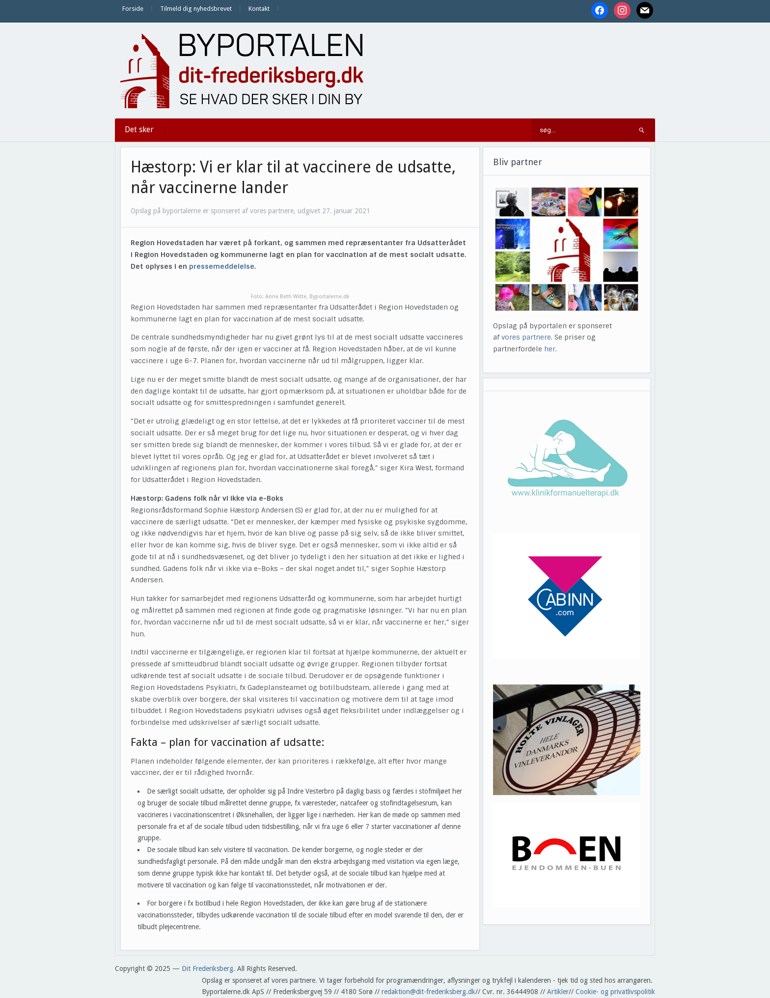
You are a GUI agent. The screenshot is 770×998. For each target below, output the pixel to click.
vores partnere (526, 337)
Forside (132, 8)
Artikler (558, 992)
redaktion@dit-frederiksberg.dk (428, 992)
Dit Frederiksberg (207, 968)
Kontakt (259, 8)
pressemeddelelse (221, 266)
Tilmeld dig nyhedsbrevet (196, 8)
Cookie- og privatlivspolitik (615, 992)
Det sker (139, 129)
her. (550, 348)
